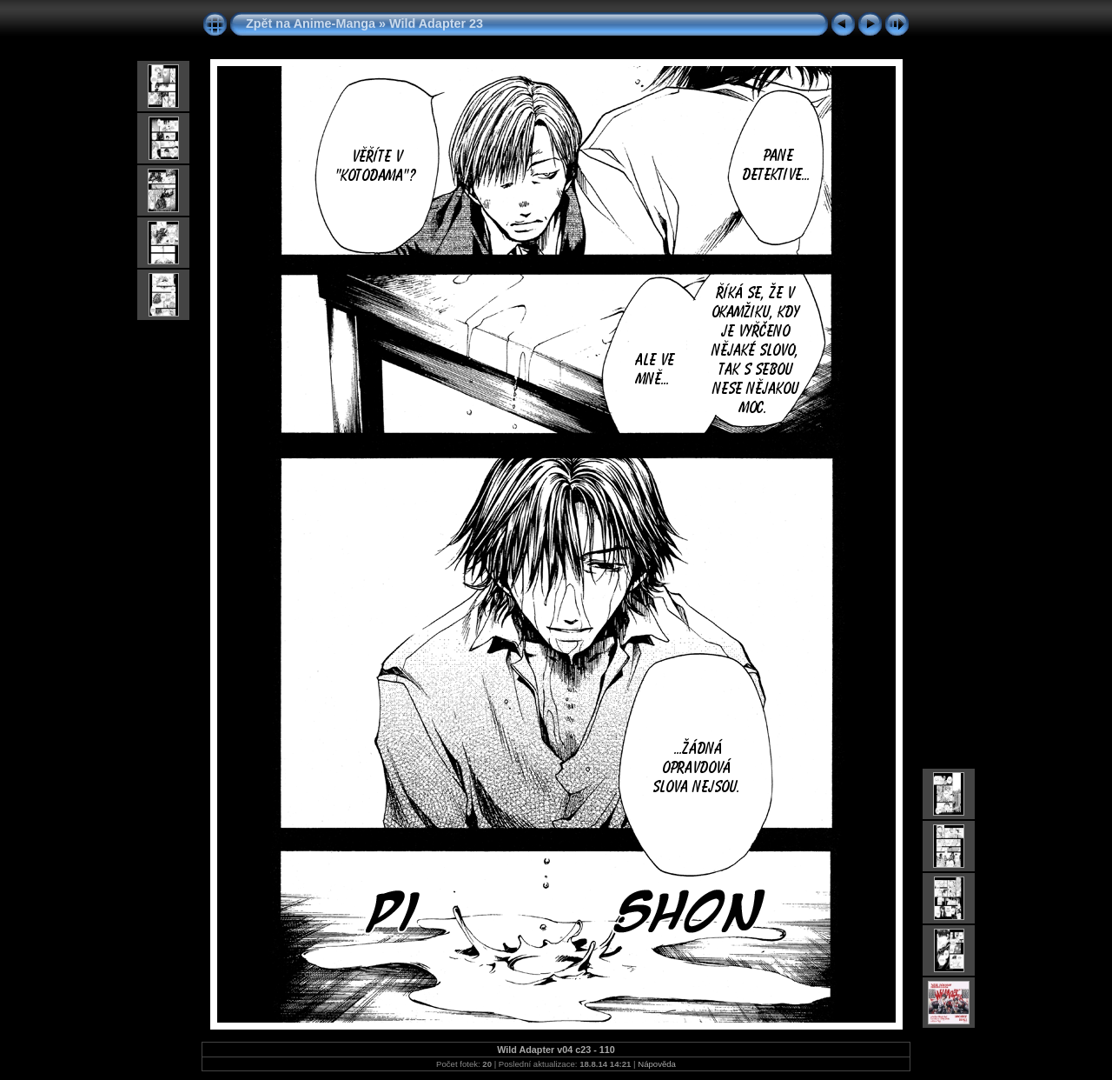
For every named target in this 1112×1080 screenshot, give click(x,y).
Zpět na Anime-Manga (310, 23)
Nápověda (657, 1064)
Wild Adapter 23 (436, 23)
